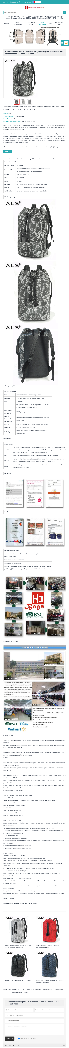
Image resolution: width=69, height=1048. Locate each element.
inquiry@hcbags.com (12, 2)
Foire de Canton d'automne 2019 (47, 35)
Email (8, 151)
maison (9, 35)
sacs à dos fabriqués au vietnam (32, 989)
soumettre (10, 1038)
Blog (50, 23)
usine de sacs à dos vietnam (20, 992)
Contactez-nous (59, 23)
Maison (6, 23)
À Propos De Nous (31, 23)
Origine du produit (8, 116)
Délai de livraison (8, 119)
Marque (5, 113)
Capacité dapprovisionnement (12, 121)
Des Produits (42, 23)
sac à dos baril (16, 989)
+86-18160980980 (26, 2)
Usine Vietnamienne (17, 23)
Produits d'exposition (29, 35)
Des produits (17, 35)
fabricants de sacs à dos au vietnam (53, 989)
